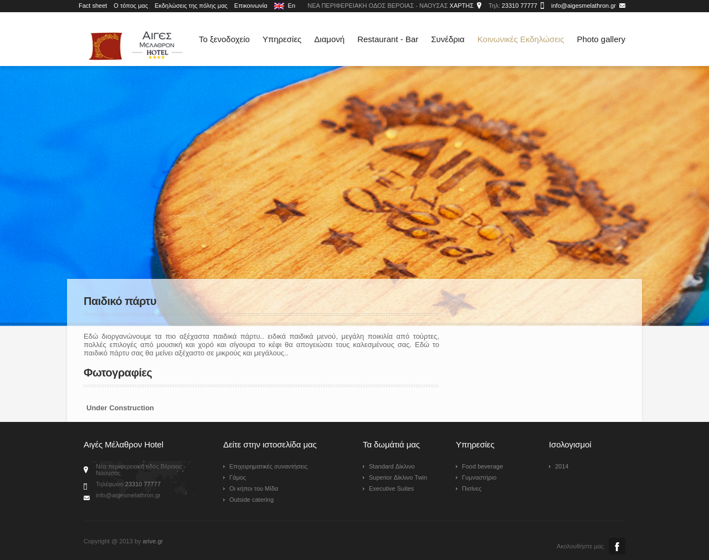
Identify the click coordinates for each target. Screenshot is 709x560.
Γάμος (237, 477)
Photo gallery (601, 39)
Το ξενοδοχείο (224, 39)
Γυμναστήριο (479, 477)
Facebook (617, 546)
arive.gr (153, 541)
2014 (561, 466)
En (285, 5)
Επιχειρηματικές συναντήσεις (268, 466)
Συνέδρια (448, 39)
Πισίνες (471, 488)
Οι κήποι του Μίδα (253, 488)
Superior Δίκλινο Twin (398, 477)
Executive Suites (391, 488)
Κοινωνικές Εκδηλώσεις (520, 39)
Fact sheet (93, 5)
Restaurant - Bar (387, 39)
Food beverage (482, 466)
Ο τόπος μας (131, 5)
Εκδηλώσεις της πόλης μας (191, 5)
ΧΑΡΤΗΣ (462, 5)
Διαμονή (329, 39)
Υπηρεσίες (282, 39)
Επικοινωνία (251, 5)
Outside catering (251, 499)
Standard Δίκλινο (392, 466)
